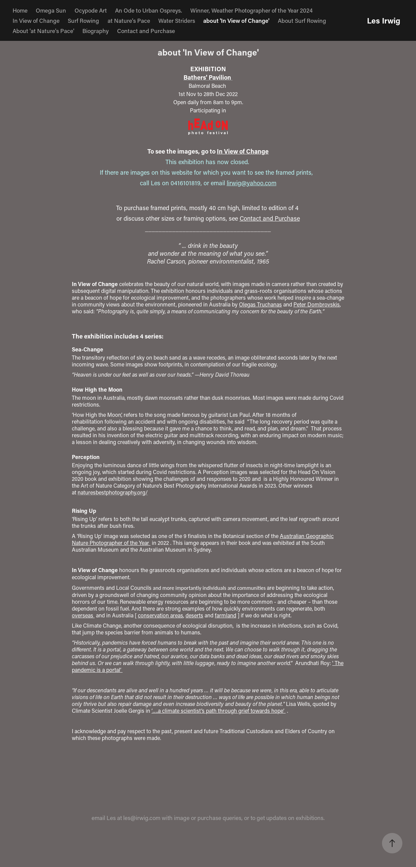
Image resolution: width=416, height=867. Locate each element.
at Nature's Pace (129, 20)
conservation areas (160, 615)
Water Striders (176, 20)
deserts (194, 615)
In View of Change (36, 20)
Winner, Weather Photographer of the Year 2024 (251, 10)
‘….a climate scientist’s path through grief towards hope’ (218, 710)
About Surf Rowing (302, 20)
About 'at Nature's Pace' (43, 30)
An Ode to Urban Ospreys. (148, 10)
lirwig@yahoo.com (251, 183)
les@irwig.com (141, 817)
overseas (83, 615)
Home (20, 10)
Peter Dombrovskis (316, 304)
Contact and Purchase (146, 30)
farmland (225, 615)
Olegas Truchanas (260, 304)
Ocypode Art (91, 10)
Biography (95, 30)
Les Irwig (383, 20)
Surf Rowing (83, 20)
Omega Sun (51, 10)
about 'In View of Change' (236, 20)
